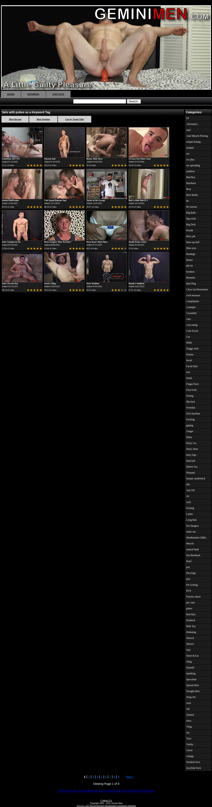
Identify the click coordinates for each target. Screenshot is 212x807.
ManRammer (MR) (196, 537)
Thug (189, 726)
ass (187, 153)
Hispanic (190, 472)
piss (188, 578)
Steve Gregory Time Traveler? (57, 242)
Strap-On (191, 697)
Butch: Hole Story (94, 159)
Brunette (190, 277)
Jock (188, 502)
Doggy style (192, 348)
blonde (189, 230)
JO (187, 496)
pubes (189, 608)
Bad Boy (190, 177)
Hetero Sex (192, 466)
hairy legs (191, 454)
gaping (189, 425)
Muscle (190, 543)
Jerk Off (190, 490)
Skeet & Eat (192, 655)
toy (187, 732)
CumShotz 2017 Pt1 (11, 159)
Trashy (189, 744)
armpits (190, 147)
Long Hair (191, 519)
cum (188, 319)
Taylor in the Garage (95, 200)
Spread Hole (192, 685)
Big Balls (191, 212)
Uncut (189, 750)
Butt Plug (191, 283)
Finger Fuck (192, 384)
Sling (189, 661)
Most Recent (15, 119)
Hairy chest (192, 448)
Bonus (189, 259)
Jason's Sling (50, 283)
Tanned (190, 714)
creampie (191, 307)
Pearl (189, 561)
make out (191, 531)
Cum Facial (192, 330)
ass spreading (193, 165)
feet (188, 372)
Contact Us (106, 800)
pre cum (190, 602)
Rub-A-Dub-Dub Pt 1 (138, 200)
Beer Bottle (192, 194)
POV (188, 590)
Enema (189, 354)
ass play (190, 159)
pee (188, 567)
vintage (190, 756)
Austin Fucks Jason (137, 242)
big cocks (191, 218)
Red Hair (191, 614)
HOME (11, 94)
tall (187, 708)
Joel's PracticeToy (10, 283)
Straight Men (193, 691)
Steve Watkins (92, 283)
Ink (188, 484)
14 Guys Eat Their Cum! (140, 159)
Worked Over (193, 762)
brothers (190, 271)
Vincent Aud (49, 159)
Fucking (190, 419)
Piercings (191, 573)
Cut (188, 336)
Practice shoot (193, 596)
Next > (130, 777)
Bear (188, 189)
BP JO (189, 265)
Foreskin (190, 407)
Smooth (190, 667)
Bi (187, 200)
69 (187, 118)
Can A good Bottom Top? (55, 200)
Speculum (191, 679)
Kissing (190, 508)
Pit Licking (192, 584)
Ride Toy (191, 626)
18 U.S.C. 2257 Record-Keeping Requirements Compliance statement (106, 805)
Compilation (192, 301)
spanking (190, 673)
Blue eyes (191, 248)
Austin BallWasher (10, 200)
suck (188, 703)
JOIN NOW (58, 94)
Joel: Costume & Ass (11, 242)
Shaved (190, 638)
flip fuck (190, 401)
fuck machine (193, 413)
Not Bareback (193, 555)
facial (189, 360)
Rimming (191, 632)
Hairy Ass (191, 443)
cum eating (191, 324)
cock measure (193, 295)
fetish (189, 378)
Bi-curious (191, 206)
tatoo (188, 720)
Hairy (189, 437)
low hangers (192, 525)
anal (188, 129)
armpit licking (193, 141)
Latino (189, 513)
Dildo (189, 342)
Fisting (189, 395)
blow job (190, 236)
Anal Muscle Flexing (197, 135)
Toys (188, 738)
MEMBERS (33, 94)
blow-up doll (192, 242)
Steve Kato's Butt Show (96, 242)
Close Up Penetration (197, 289)
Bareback (191, 183)
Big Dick (191, 224)
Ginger (189, 431)
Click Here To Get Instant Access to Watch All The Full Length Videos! (106, 790)
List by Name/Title (74, 119)
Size (188, 649)
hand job (190, 460)
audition (190, 171)
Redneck (190, 620)
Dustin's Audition (136, 283)
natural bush (192, 549)
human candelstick (195, 478)
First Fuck (191, 389)
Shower (190, 643)
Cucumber (191, 313)
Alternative (192, 124)
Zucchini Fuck (193, 767)
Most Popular (43, 119)
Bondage (190, 254)
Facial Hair (192, 366)
